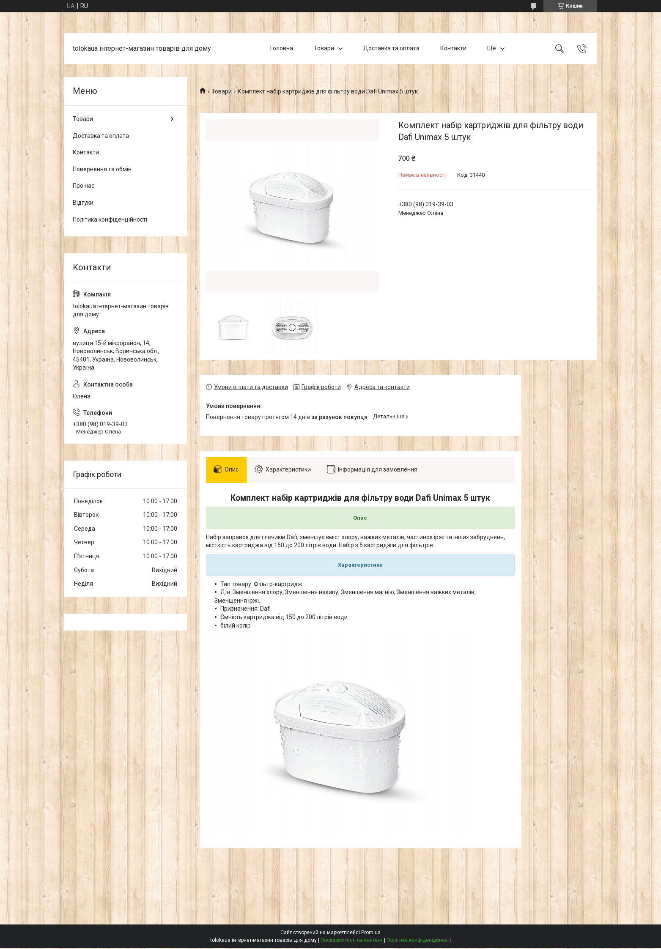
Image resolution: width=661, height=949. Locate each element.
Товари (324, 48)
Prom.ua (371, 933)
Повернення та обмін (102, 169)
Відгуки (83, 202)
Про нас (83, 185)
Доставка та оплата (391, 48)
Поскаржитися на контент (352, 941)
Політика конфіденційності (110, 219)
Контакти (453, 48)
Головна (281, 48)
